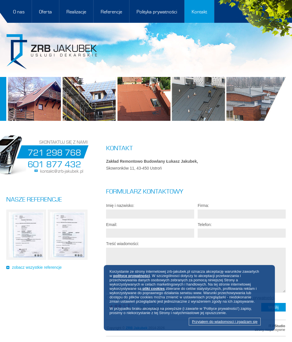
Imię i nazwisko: (120, 205)
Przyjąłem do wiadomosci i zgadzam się (224, 321)
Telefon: (205, 224)
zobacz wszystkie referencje (37, 267)
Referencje (111, 11)
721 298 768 (54, 152)
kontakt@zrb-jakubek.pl (61, 171)
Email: (111, 224)
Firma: (203, 205)
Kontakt (199, 11)
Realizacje (76, 11)
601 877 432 (54, 163)
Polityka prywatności (157, 11)
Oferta (45, 11)
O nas (19, 11)
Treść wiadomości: (122, 243)
